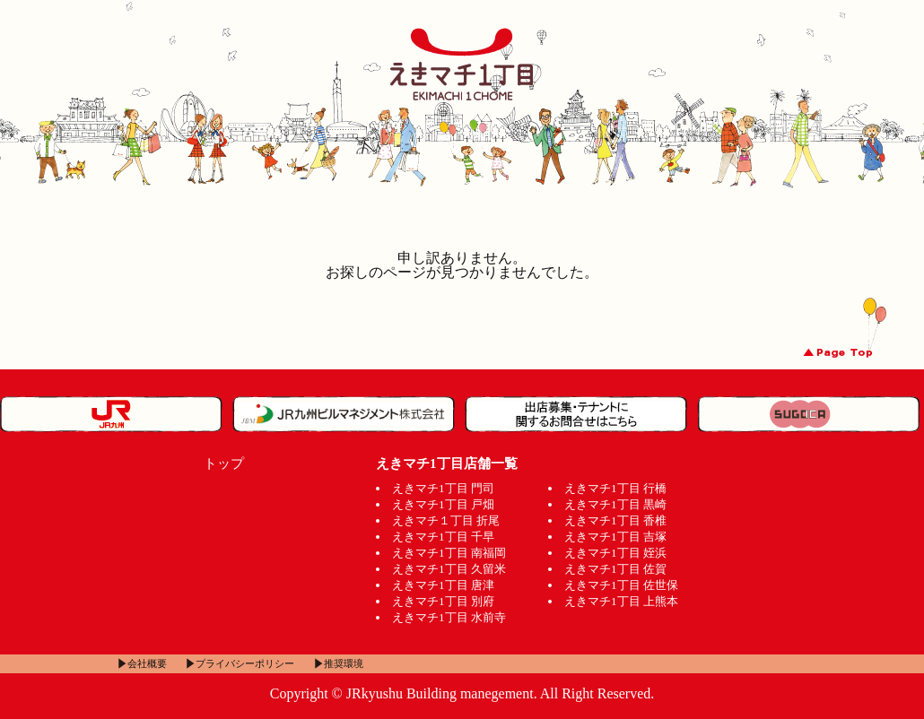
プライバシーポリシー (245, 663)
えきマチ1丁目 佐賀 (615, 569)
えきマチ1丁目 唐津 (443, 585)
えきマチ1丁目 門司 (443, 488)
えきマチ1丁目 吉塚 (615, 536)
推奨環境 (343, 663)
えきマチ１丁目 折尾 (446, 520)
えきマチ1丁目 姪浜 (615, 552)
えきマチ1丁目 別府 (443, 601)
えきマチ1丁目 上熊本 (621, 601)
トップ (224, 463)
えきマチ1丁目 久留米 (449, 569)
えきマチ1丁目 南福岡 (449, 552)
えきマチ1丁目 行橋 (615, 488)
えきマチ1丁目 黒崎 (615, 504)
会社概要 (147, 663)
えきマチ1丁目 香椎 (615, 520)
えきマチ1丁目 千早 (443, 536)
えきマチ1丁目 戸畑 (443, 504)
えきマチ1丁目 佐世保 (621, 585)
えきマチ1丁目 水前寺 (449, 617)
